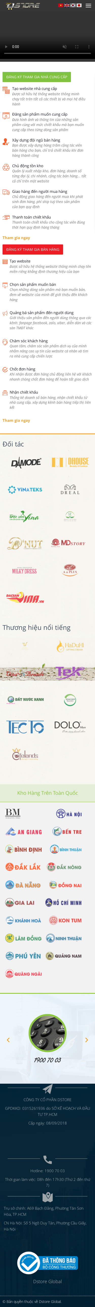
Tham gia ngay (16, 237)
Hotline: (37, 1150)
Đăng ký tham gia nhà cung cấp (36, 76)
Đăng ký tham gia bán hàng (32, 249)
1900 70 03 (55, 1150)
